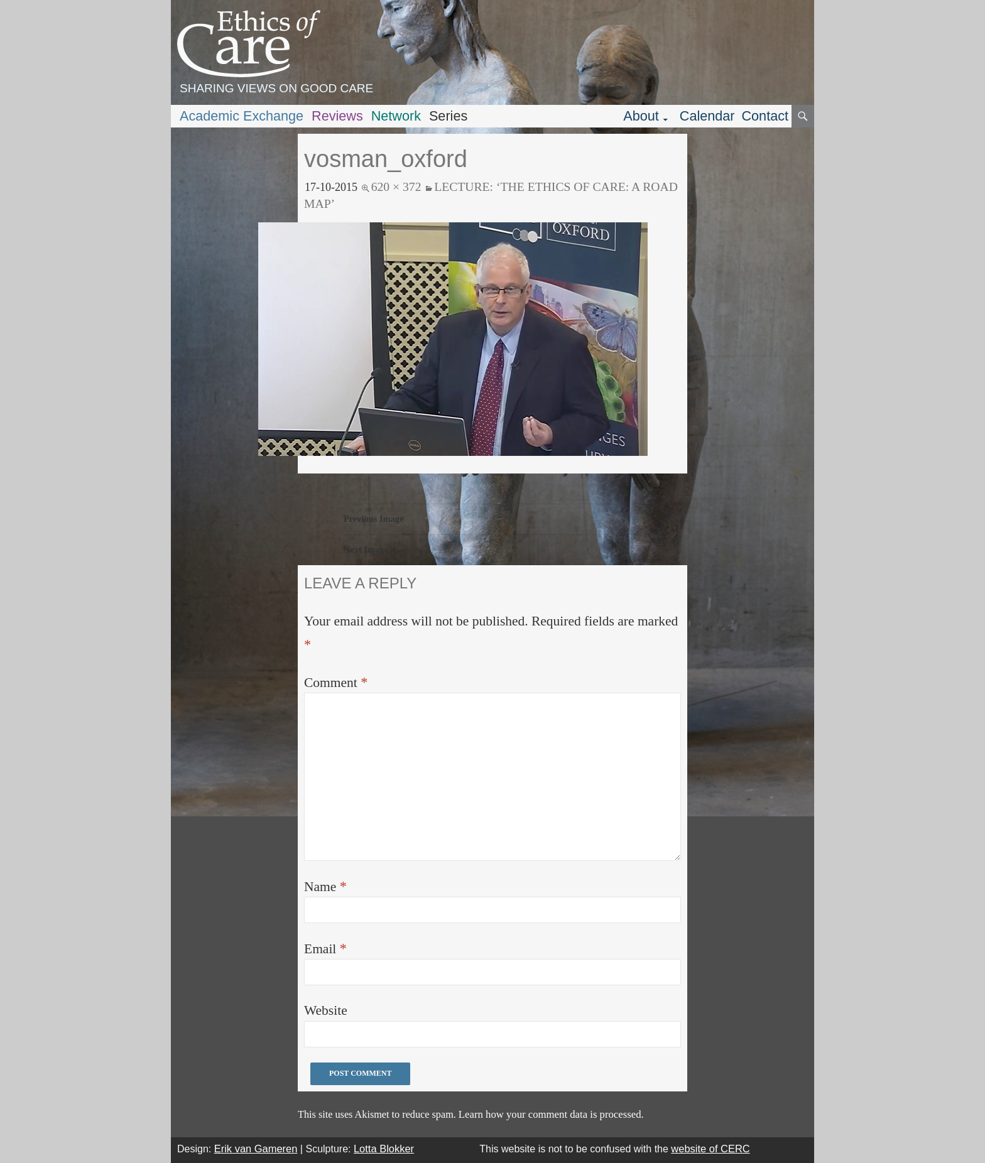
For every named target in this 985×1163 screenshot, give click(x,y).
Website (325, 1010)
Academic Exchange (241, 116)
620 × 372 (396, 186)
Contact (764, 116)
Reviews (337, 116)
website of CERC (710, 1148)
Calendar (707, 116)
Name (325, 886)
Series (448, 116)
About (641, 116)
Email (325, 948)
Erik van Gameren (256, 1148)
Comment (335, 682)
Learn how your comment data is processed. (551, 1114)
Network (396, 116)
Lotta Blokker (384, 1148)
